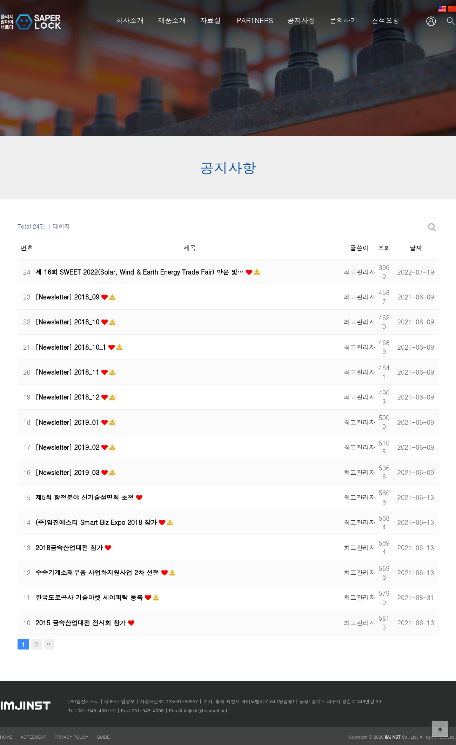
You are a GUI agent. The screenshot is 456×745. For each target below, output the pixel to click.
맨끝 (49, 644)
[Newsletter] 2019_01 (68, 422)
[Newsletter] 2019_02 (68, 447)
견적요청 (385, 20)
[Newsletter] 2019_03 (68, 472)
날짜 (415, 247)
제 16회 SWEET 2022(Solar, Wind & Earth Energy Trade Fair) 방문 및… (140, 272)
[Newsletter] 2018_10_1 (71, 347)
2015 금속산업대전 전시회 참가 (81, 622)
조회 (384, 247)
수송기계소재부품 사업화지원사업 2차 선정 (98, 572)
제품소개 (172, 20)
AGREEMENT (33, 737)
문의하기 (343, 20)
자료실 (210, 20)
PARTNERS (255, 20)
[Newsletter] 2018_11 (68, 372)
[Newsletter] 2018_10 (68, 321)
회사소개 (130, 20)
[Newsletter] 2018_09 (68, 296)
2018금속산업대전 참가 (70, 547)
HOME (6, 737)
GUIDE (103, 737)
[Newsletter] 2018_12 (68, 397)
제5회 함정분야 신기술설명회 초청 (85, 497)
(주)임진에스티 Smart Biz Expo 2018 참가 (97, 522)
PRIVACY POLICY (72, 737)
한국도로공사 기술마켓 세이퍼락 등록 (90, 597)
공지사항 (301, 20)
